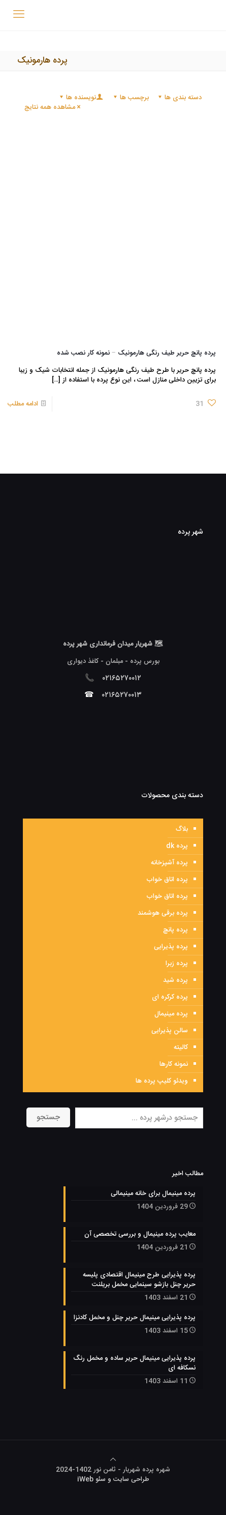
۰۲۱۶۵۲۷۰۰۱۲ (122, 678)
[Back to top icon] (113, 1460)
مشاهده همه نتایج (53, 107)
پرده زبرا (177, 963)
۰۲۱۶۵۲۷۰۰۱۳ (122, 695)
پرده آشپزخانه (169, 862)
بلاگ (182, 829)
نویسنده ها (80, 97)
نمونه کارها (173, 1064)
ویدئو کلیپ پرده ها (162, 1081)
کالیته (181, 1047)
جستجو (48, 1117)
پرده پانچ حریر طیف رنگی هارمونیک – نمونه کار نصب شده (136, 353)
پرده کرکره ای (170, 997)
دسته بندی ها (179, 97)
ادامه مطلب (23, 404)
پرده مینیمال (171, 1013)
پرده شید (175, 980)
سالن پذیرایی (169, 1030)
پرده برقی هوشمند (163, 913)
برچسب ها (130, 97)
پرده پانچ (175, 930)
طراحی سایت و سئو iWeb (113, 1479)
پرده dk (177, 846)
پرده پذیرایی (171, 946)
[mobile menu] (18, 15)
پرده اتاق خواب (167, 879)
